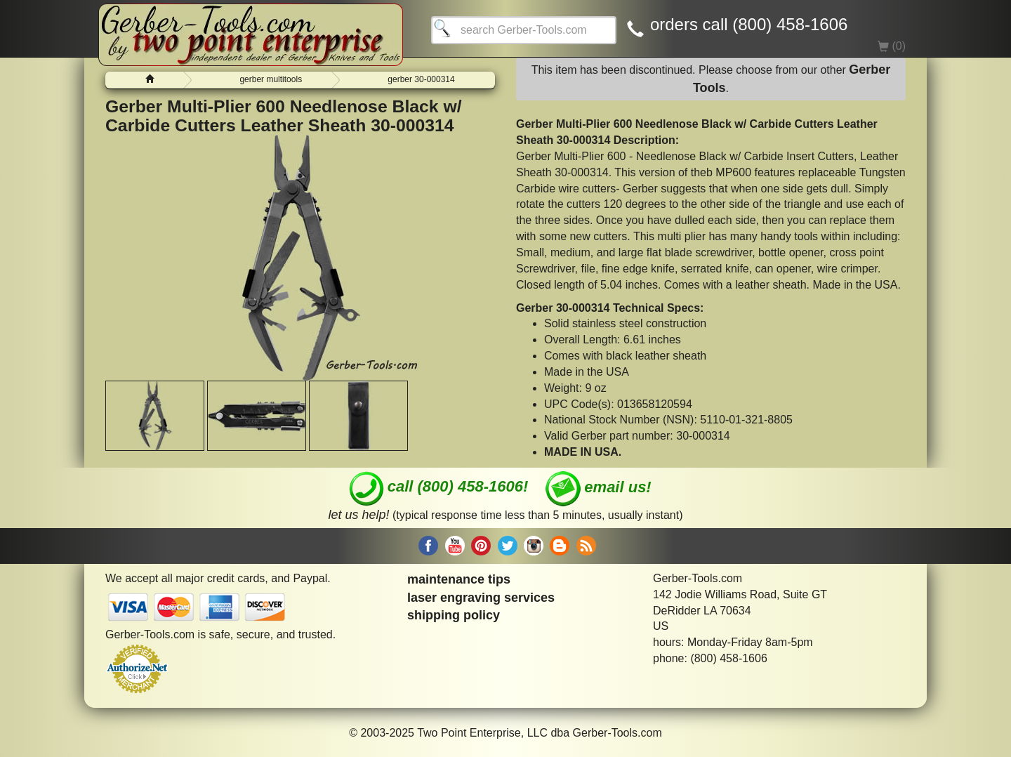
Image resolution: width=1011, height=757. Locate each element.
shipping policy (453, 615)
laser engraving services (481, 598)
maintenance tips (458, 579)
